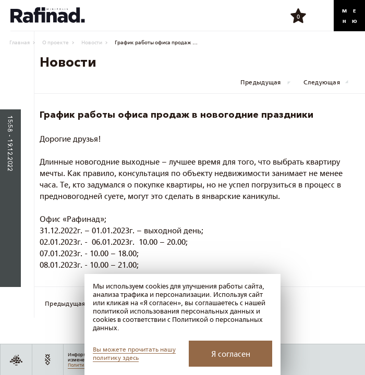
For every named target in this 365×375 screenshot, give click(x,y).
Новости (91, 42)
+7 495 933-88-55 (320, 15)
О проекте (55, 42)
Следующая (321, 82)
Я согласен (230, 354)
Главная (19, 42)
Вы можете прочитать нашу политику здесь (134, 353)
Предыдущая (260, 82)
